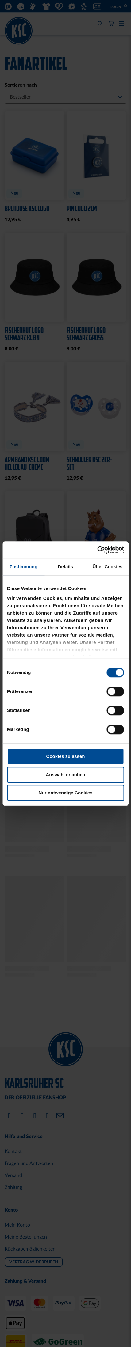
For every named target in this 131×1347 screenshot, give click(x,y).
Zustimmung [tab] (23, 566)
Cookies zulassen (65, 756)
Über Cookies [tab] (108, 566)
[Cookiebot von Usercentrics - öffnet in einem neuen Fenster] (97, 550)
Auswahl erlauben (65, 774)
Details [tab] (65, 566)
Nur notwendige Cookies (66, 792)
